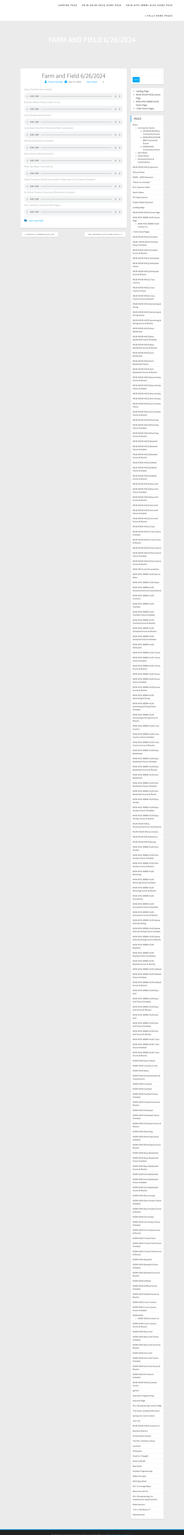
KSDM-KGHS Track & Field (144, 1233)
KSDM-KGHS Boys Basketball (145, 1147)
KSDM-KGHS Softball (142, 1275)
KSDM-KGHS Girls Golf (142, 1347)
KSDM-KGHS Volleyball (143, 1105)
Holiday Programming (142, 1465)
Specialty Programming (143, 1390)
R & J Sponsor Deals (141, 181)
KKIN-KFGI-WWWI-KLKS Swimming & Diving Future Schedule (144, 701)
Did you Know (139, 167)
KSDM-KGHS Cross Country (144, 1296)
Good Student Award (142, 1430)
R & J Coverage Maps (142, 1481)
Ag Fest (136, 1385)
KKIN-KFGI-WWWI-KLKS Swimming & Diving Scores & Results (145, 712)
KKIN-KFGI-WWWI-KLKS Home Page (149, 5)
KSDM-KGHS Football (142, 1083)
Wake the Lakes (139, 1470)
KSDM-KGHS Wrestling (143, 1126)
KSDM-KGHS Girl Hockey (143, 1211)
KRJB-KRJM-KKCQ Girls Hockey (147, 393)
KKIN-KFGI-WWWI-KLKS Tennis (146, 647)
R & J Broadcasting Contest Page (147, 1400)
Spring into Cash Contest (144, 1410)
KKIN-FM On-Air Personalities (146, 563)
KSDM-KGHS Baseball (142, 1254)
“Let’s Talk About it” (142, 1504)
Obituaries (137, 1445)
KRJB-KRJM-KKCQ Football (145, 231)
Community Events (146, 122)
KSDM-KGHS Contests (142, 1078)
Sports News (138, 187)
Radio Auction (139, 1499)
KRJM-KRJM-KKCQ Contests (145, 826)
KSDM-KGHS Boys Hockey (144, 1190)
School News (143, 150)
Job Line (136, 1415)
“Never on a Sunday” (142, 176)
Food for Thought (140, 1450)
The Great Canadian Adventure (146, 1405)
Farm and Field (36, 220)
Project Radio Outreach (143, 197)
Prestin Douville (55, 81)
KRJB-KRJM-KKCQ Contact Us (146, 1420)
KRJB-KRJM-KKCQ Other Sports (147, 542)
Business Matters (140, 1425)
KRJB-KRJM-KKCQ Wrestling (145, 414)
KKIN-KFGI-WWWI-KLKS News (146, 577)
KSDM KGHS (138, 1310)
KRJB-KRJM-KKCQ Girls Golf (145, 500)
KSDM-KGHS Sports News (144, 1055)
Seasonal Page (139, 1395)
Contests (137, 1440)
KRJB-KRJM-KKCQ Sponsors (145, 161)
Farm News (92, 81)
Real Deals (137, 1460)
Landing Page (67, 5)
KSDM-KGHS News (141, 1065)
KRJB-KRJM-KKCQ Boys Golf (145, 478)
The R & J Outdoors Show (144, 1435)
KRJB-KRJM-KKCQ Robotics (145, 831)
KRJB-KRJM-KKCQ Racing (144, 836)
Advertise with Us (140, 1486)
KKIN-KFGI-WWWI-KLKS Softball (147, 963)
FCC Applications (140, 192)
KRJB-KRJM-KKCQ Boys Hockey (147, 388)
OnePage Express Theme (120, 1529)
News (135, 119)
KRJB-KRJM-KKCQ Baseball (145, 436)
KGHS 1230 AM (139, 1455)
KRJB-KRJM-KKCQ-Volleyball (146, 252)
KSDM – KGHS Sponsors (143, 171)
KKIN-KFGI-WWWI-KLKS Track (146, 1034)
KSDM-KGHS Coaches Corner (145, 1060)
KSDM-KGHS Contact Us (148, 1313)
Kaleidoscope (139, 1509)
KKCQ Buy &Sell (140, 1476)
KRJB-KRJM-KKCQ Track (144, 521)
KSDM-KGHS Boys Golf (143, 1326)
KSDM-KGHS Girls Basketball (145, 1168)
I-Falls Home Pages (159, 15)
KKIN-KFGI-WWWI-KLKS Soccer (146, 668)
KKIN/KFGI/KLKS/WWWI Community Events (151, 135)
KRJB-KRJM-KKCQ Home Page (102, 5)
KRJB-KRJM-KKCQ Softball (145, 457)
